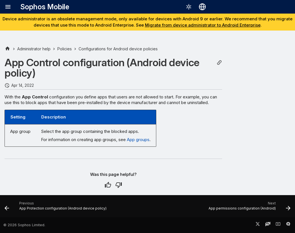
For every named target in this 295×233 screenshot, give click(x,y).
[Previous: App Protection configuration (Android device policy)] (56, 208)
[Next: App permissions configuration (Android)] (248, 208)
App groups (138, 139)
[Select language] (202, 6)
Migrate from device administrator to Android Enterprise (203, 25)
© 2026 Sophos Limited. (24, 225)
